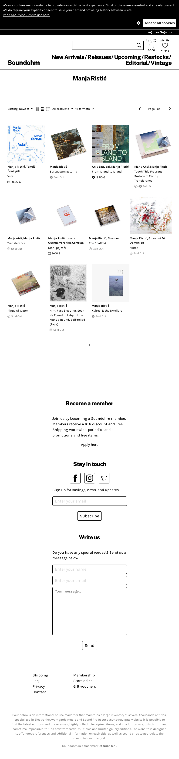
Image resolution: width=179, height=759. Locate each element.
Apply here (89, 444)
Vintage (161, 62)
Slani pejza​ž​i (57, 248)
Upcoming (127, 56)
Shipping (40, 675)
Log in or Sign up (159, 32)
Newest (20, 109)
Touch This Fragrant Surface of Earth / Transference (148, 176)
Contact (39, 692)
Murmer (113, 238)
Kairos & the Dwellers (107, 310)
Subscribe (89, 516)
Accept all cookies (160, 23)
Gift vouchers (84, 686)
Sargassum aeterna (63, 171)
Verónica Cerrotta (71, 242)
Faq (36, 681)
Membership (84, 675)
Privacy (39, 686)
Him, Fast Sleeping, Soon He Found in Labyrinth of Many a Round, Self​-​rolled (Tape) (67, 317)
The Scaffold (97, 243)
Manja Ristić (16, 166)
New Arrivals (67, 56)
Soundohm (23, 62)
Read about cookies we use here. (26, 15)
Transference (16, 243)
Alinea (134, 248)
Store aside (82, 681)
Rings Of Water (17, 310)
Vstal (10, 176)
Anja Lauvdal (101, 166)
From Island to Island (107, 171)
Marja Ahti (141, 166)
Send (90, 645)
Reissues (99, 56)
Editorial (136, 62)
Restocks (156, 56)
